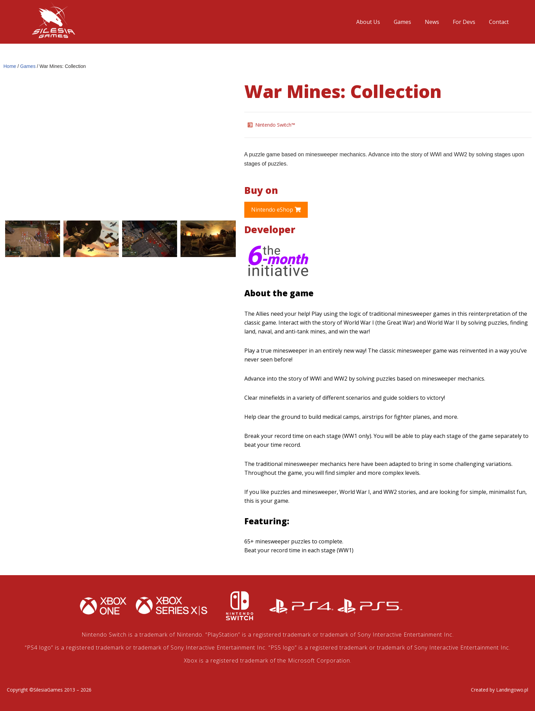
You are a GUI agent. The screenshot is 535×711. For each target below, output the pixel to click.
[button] (276, 210)
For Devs (464, 22)
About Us (368, 22)
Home (9, 66)
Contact (499, 22)
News (432, 22)
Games (402, 22)
